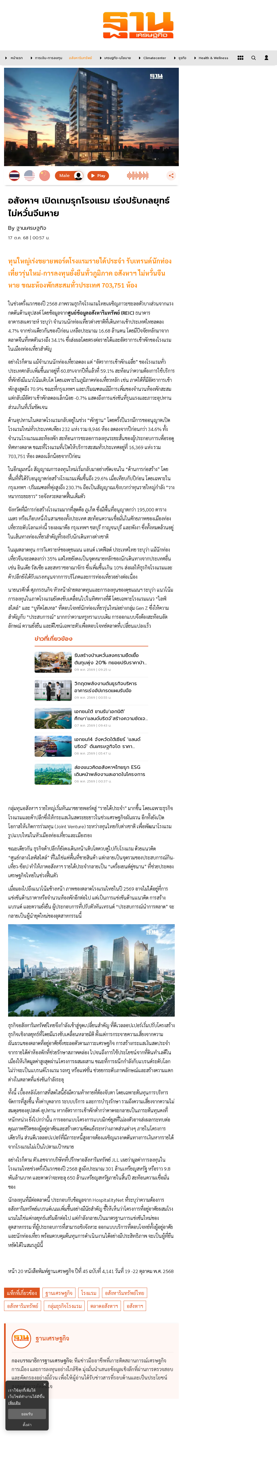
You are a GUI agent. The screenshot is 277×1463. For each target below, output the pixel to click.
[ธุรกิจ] (179, 57)
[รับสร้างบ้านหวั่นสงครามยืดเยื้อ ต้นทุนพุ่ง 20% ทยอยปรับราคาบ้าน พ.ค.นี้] (91, 663)
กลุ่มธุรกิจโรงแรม (64, 1306)
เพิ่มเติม (14, 1403)
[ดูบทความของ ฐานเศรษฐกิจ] (92, 1361)
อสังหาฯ (135, 1306)
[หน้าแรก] (13, 57)
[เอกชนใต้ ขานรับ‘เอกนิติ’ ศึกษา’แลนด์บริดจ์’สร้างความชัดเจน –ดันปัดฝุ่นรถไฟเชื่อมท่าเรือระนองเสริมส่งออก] (91, 719)
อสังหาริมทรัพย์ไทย (124, 1293)
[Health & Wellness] (210, 57)
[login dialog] (266, 57)
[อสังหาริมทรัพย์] (80, 57)
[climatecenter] (151, 57)
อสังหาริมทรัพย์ (22, 1306)
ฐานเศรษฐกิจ (58, 1293)
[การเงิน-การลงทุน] (45, 57)
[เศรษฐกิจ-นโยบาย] (114, 57)
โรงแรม (88, 1293)
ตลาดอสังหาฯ (104, 1306)
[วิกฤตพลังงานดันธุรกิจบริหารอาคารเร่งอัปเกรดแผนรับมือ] (91, 691)
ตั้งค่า (27, 1425)
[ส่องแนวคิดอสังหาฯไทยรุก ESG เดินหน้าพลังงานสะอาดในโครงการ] (91, 775)
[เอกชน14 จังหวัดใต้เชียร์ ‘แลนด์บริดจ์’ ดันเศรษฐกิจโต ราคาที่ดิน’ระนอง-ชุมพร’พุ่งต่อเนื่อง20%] (91, 747)
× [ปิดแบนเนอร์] (44, 1384)
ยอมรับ (27, 1414)
